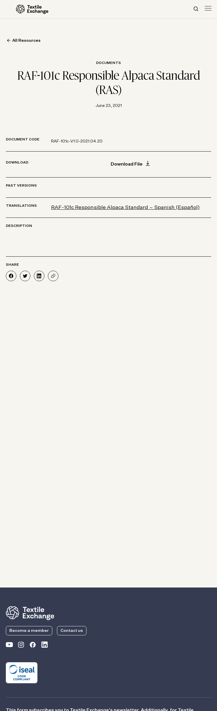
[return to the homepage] (30, 612)
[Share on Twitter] (25, 276)
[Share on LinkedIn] (39, 276)
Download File (131, 164)
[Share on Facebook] (11, 276)
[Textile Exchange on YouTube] (9, 646)
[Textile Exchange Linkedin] (44, 646)
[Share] (53, 276)
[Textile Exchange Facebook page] (32, 646)
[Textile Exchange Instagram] (21, 646)
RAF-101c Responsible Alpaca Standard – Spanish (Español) (125, 207)
